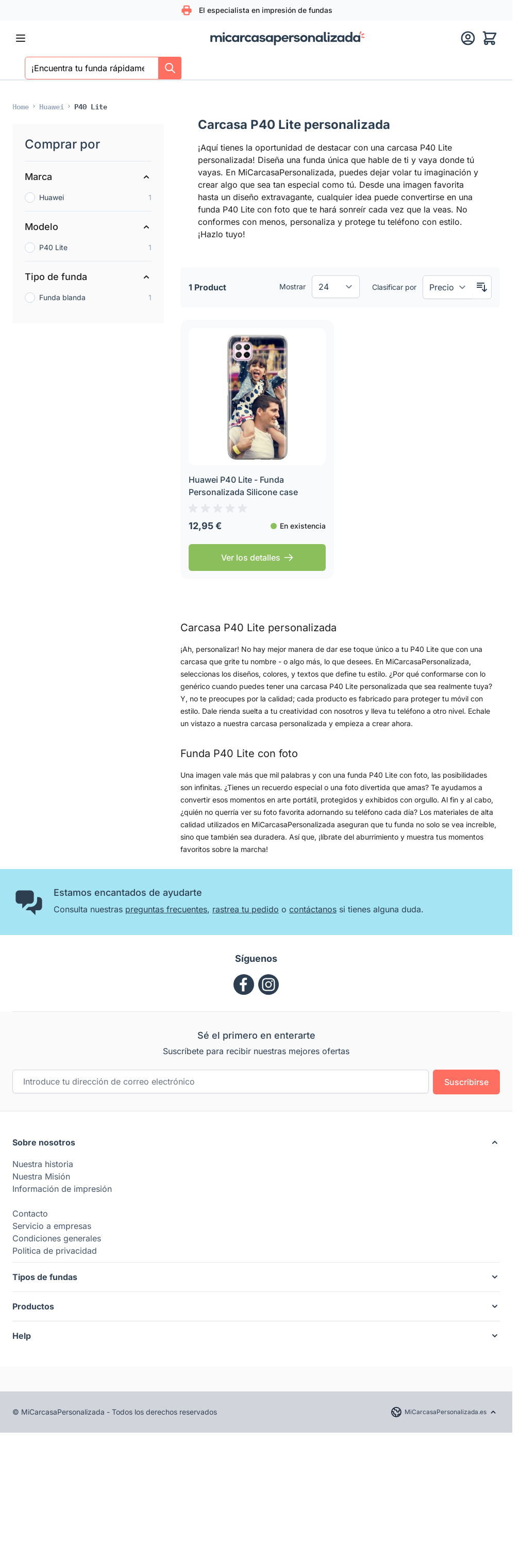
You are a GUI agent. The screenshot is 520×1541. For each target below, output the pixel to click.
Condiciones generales (56, 1238)
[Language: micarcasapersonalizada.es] (444, 1412)
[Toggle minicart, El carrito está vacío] (489, 38)
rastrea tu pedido (245, 909)
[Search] (170, 68)
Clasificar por (394, 287)
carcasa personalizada (288, 723)
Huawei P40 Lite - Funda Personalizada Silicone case (243, 485)
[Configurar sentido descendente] (482, 287)
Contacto (30, 1213)
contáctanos (313, 909)
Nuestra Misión (41, 1176)
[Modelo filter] (88, 227)
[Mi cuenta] (468, 38)
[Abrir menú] (20, 38)
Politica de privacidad (54, 1250)
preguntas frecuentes (166, 909)
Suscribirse (466, 1082)
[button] (256, 1142)
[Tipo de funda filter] (88, 277)
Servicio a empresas (51, 1226)
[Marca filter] (88, 177)
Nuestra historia (42, 1164)
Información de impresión (62, 1189)
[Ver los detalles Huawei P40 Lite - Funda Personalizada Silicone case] (257, 557)
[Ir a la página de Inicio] (20, 106)
